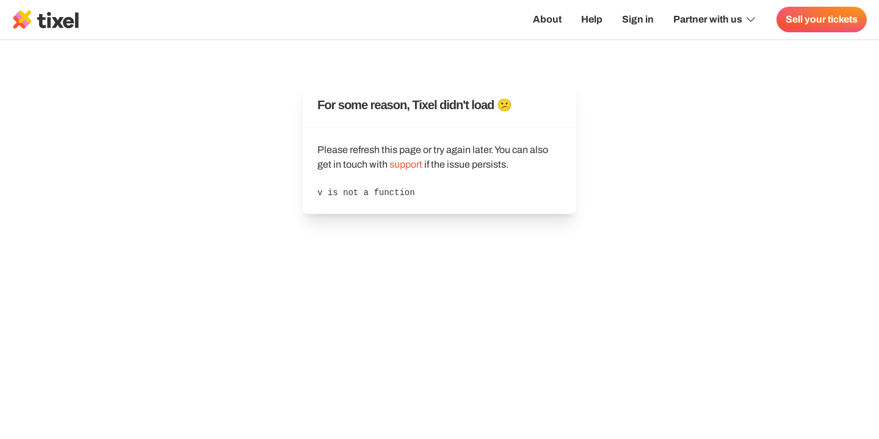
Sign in (638, 19)
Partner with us (715, 19)
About (547, 19)
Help (591, 19)
